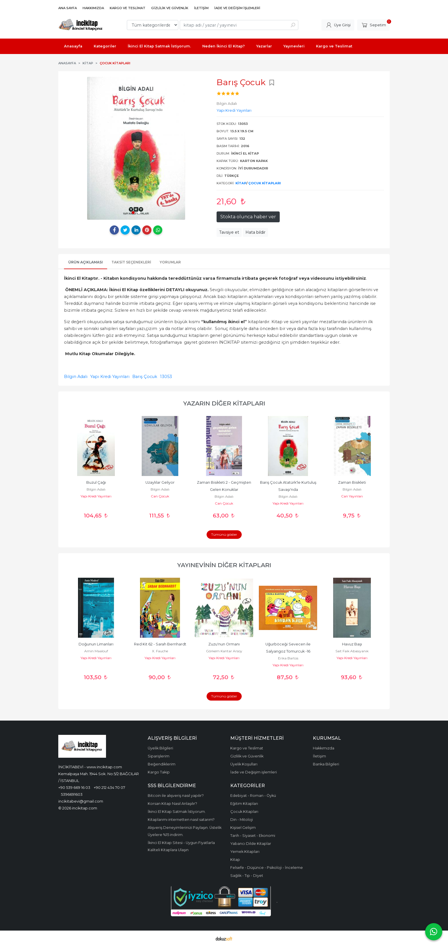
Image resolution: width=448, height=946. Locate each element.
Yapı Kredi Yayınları (109, 376)
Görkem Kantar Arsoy (224, 651)
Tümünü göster (224, 534)
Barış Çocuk (144, 376)
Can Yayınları (352, 496)
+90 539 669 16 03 (74, 787)
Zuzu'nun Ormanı (224, 644)
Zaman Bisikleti (352, 482)
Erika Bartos (288, 658)
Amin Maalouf (96, 651)
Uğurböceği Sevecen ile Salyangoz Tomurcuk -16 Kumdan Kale (288, 651)
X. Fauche (160, 651)
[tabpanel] (136, 148)
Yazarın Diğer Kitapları (224, 403)
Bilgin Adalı (75, 376)
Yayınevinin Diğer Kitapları (224, 565)
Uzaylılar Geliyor (160, 482)
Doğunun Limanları (96, 644)
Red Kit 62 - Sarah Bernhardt (160, 644)
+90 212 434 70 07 (109, 787)
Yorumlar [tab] (170, 262)
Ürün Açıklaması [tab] (85, 262)
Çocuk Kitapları (264, 183)
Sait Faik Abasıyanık (352, 651)
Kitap (240, 183)
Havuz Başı (352, 644)
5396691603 (72, 794)
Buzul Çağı (96, 482)
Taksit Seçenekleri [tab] (131, 262)
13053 (166, 376)
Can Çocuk (160, 496)
